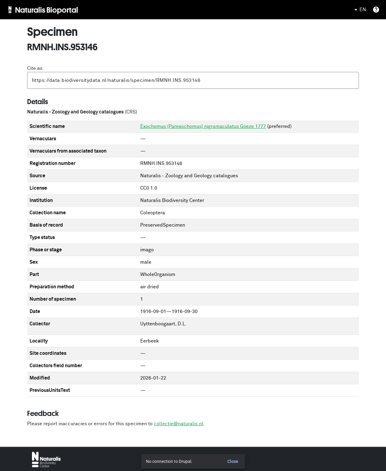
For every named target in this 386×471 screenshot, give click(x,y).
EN (359, 9)
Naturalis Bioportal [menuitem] (46, 9)
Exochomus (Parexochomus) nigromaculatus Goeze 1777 (203, 126)
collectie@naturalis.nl (178, 423)
